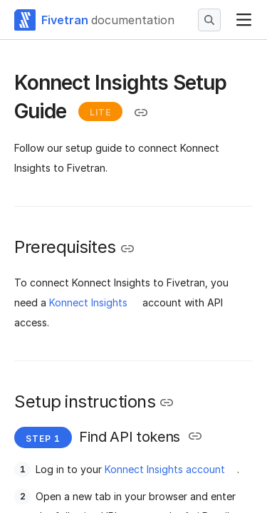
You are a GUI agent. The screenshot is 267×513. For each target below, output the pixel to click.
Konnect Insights (88, 302)
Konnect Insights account (165, 469)
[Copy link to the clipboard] (141, 112)
